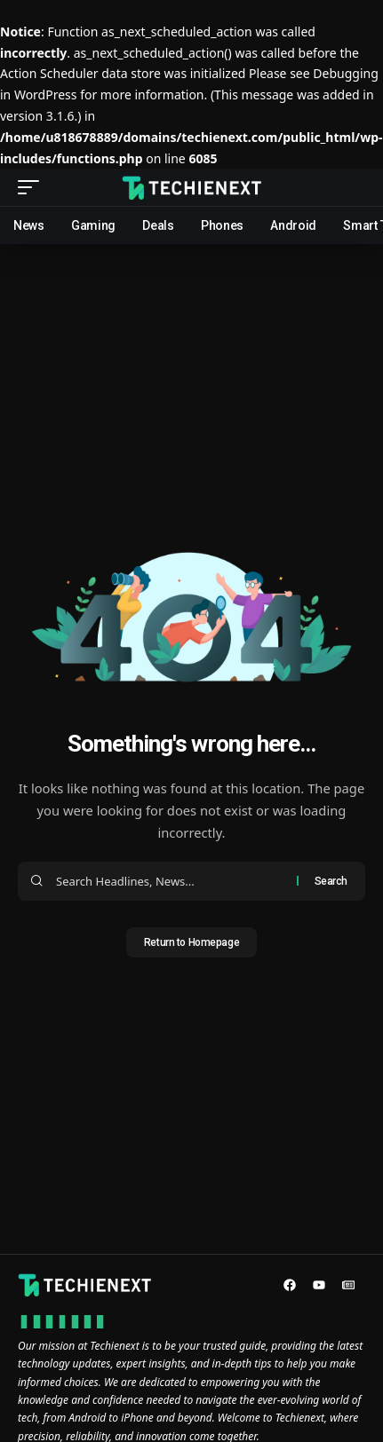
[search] (352, 187)
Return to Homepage (191, 942)
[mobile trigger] (33, 187)
